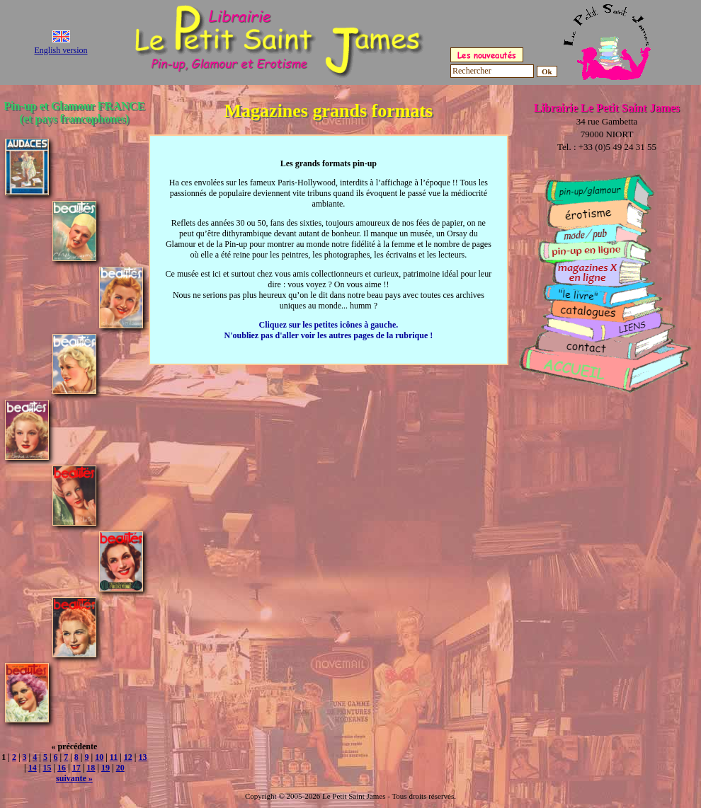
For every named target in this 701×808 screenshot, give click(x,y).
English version (61, 50)
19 (105, 768)
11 (114, 757)
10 (99, 757)
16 (61, 768)
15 (46, 768)
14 (32, 768)
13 (142, 757)
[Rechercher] (492, 71)
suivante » (74, 778)
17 (76, 768)
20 (120, 768)
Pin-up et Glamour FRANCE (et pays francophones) (74, 112)
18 (90, 768)
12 (128, 757)
